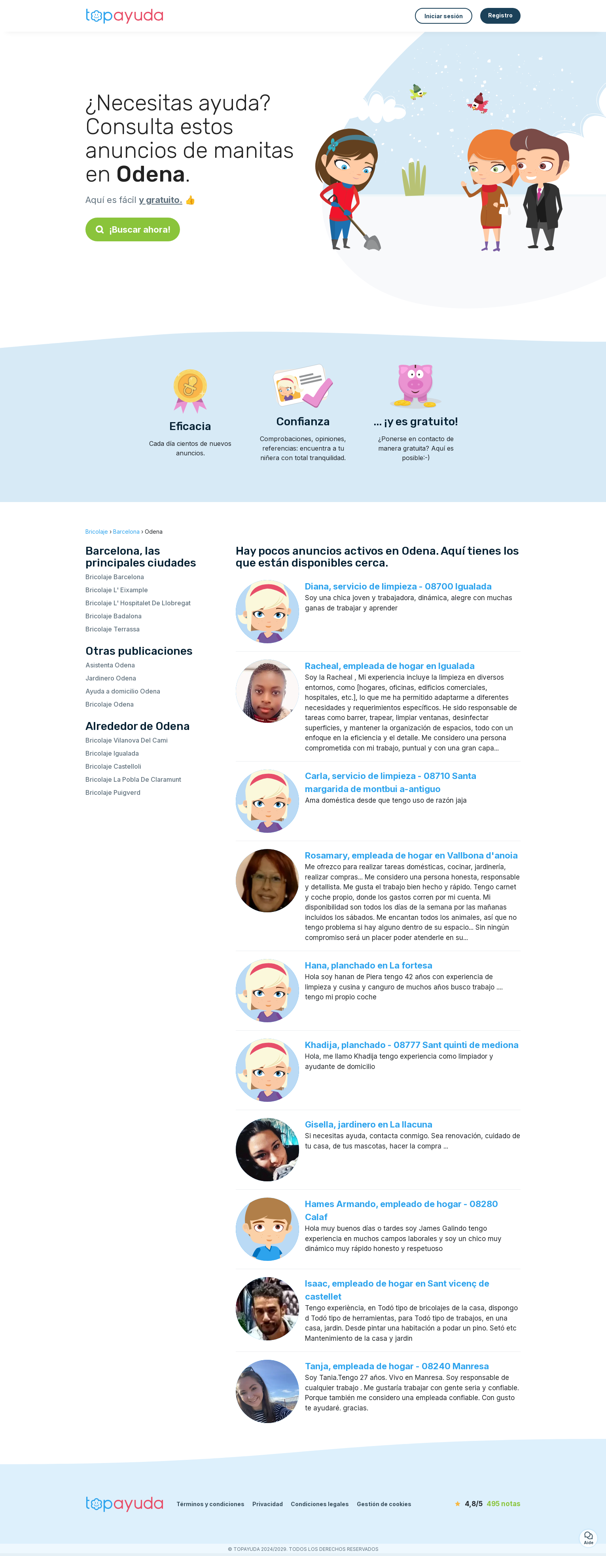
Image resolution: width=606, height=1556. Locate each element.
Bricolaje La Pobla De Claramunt (133, 779)
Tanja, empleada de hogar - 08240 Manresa (397, 1366)
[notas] (475, 1504)
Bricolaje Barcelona (114, 577)
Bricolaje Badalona (113, 616)
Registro (500, 15)
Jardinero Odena (110, 678)
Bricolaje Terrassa (112, 629)
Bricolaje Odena (109, 704)
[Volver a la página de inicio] (125, 16)
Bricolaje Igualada (112, 753)
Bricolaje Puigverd (112, 792)
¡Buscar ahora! (132, 229)
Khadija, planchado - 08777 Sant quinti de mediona (412, 1045)
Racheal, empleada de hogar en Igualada (390, 666)
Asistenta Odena (110, 665)
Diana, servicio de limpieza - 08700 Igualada (398, 586)
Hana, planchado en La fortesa (368, 965)
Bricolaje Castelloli (113, 766)
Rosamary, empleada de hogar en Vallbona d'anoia (411, 855)
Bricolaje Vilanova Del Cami (126, 740)
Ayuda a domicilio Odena (122, 691)
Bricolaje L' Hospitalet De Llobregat (138, 603)
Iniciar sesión (443, 16)
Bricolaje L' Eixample (116, 590)
